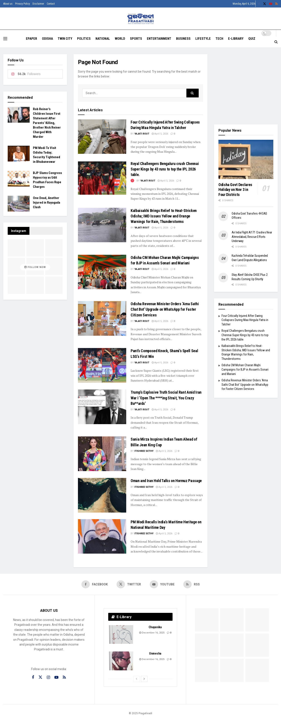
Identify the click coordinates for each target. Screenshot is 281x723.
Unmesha (155, 653)
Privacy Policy (22, 3)
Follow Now (35, 267)
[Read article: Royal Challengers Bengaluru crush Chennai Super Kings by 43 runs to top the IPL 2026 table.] (102, 178)
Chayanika (155, 627)
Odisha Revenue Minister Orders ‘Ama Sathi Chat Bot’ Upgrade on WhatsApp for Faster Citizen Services (165, 309)
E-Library (235, 39)
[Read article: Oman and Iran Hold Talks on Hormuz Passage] (102, 495)
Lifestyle (203, 39)
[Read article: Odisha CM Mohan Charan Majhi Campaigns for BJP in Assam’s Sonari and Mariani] (102, 272)
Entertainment (159, 39)
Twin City (65, 39)
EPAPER (31, 39)
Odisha (47, 39)
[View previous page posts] (136, 679)
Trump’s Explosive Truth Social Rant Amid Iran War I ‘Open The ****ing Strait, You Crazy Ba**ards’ (166, 397)
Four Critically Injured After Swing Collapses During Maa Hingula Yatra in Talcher (245, 320)
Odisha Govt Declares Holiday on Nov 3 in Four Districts (235, 189)
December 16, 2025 (151, 632)
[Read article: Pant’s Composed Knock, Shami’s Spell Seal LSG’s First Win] (102, 365)
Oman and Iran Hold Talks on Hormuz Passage (166, 480)
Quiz (251, 39)
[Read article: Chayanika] (121, 634)
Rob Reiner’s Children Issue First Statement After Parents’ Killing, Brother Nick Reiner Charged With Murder (47, 123)
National (102, 39)
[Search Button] (276, 41)
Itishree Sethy (143, 451)
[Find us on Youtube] (162, 584)
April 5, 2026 (160, 133)
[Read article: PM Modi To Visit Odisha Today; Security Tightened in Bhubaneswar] (19, 153)
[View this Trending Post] (132, 180)
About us (8, 3)
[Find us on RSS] (191, 584)
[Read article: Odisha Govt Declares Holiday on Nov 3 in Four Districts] (245, 159)
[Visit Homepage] (140, 19)
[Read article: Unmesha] (121, 660)
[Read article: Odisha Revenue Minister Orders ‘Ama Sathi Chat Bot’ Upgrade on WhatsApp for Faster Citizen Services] (102, 318)
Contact (51, 3)
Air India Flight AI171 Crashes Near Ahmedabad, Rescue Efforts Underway (252, 237)
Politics (84, 39)
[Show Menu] (5, 38)
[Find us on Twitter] (129, 584)
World (120, 39)
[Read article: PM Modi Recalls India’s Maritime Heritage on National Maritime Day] (102, 536)
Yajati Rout (141, 133)
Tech (219, 39)
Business (183, 39)
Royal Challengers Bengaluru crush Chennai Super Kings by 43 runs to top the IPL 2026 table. (165, 169)
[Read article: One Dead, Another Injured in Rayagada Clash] (19, 204)
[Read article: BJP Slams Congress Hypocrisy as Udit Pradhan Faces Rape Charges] (19, 179)
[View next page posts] (144, 679)
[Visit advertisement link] (246, 86)
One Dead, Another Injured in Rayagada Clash (46, 202)
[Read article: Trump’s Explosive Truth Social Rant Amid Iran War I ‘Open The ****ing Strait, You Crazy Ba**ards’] (102, 406)
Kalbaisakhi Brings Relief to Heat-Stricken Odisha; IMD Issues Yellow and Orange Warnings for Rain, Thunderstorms (164, 216)
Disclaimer (38, 3)
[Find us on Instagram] (48, 677)
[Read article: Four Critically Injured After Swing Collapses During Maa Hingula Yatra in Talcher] (102, 136)
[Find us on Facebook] (94, 584)
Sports (136, 39)
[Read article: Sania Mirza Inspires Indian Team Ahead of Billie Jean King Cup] (102, 453)
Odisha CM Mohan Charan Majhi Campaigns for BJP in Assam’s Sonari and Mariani (245, 369)
